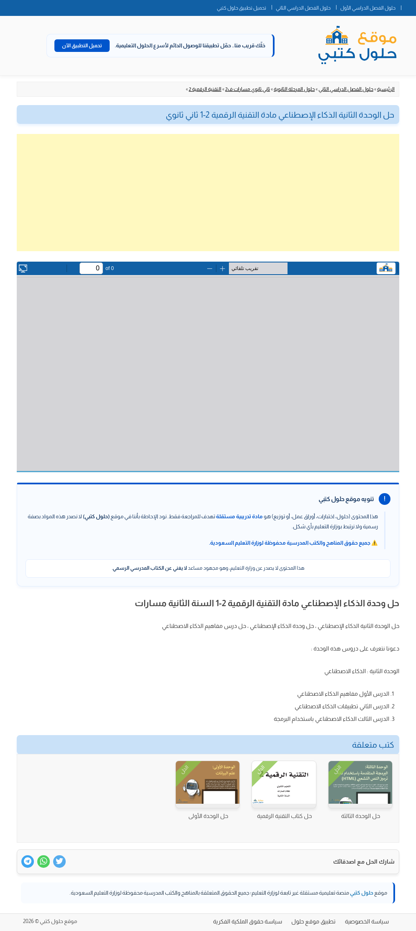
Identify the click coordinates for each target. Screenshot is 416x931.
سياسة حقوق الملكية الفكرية (247, 921)
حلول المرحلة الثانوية (294, 89)
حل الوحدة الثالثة (360, 816)
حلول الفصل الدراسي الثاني (303, 8)
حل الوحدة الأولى (208, 816)
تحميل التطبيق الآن (82, 46)
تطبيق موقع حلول (313, 921)
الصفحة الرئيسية (408, 6)
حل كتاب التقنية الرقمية (284, 816)
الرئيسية (386, 89)
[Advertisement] (208, 192)
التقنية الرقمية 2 (205, 89)
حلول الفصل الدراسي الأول (367, 8)
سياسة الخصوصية (367, 921)
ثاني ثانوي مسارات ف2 (247, 89)
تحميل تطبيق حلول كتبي (241, 8)
